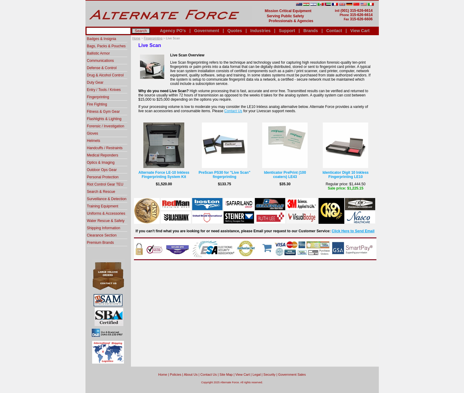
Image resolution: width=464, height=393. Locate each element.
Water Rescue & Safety (106, 221)
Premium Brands (100, 242)
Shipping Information (103, 228)
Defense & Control (102, 68)
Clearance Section (102, 235)
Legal (256, 374)
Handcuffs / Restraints (105, 148)
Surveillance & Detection (107, 199)
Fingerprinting (153, 38)
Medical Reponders (102, 155)
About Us (191, 374)
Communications (100, 61)
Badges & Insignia (101, 39)
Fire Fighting (97, 104)
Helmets (93, 141)
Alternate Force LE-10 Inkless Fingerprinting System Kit (164, 174)
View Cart (360, 30)
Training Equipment (103, 206)
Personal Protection (103, 177)
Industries (260, 30)
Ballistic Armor (98, 53)
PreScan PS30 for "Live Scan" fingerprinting (224, 174)
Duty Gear (95, 82)
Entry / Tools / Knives (104, 90)
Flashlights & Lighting (104, 119)
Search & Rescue (101, 192)
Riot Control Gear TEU (105, 184)
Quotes (234, 30)
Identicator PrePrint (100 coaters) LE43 (285, 174)
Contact (334, 30)
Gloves (92, 133)
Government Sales (292, 374)
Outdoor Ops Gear (102, 170)
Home (136, 38)
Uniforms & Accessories (106, 213)
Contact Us (233, 111)
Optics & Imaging (101, 162)
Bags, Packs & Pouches (106, 46)
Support (287, 30)
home (162, 374)
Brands (310, 30)
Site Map (225, 374)
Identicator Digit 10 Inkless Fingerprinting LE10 (345, 174)
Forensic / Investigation (105, 126)
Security (269, 374)
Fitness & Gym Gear (103, 111)
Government (206, 30)
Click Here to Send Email (353, 231)
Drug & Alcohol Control (105, 75)
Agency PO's (173, 30)
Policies (175, 374)
